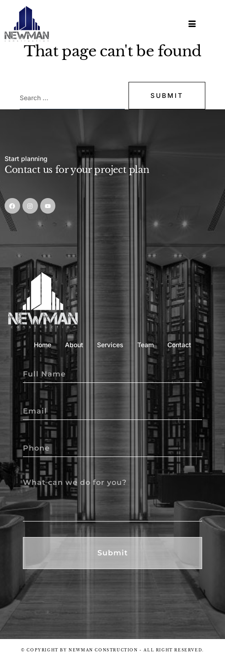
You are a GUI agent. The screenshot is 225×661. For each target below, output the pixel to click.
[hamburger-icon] (192, 24)
